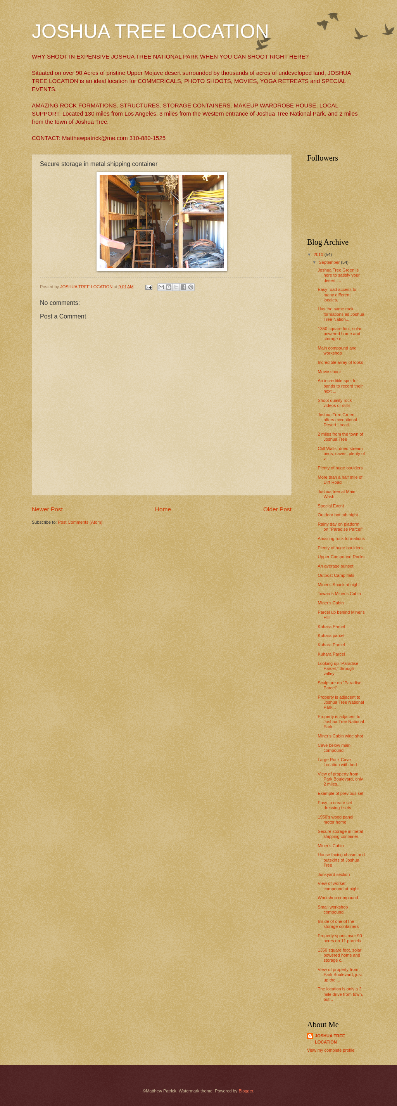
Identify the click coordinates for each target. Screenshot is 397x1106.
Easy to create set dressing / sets (335, 805)
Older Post (277, 509)
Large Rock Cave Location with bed (337, 762)
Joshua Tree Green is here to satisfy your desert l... (339, 275)
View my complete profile (330, 1050)
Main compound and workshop (337, 350)
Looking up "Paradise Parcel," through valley (338, 668)
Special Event (331, 506)
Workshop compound (338, 897)
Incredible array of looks (340, 362)
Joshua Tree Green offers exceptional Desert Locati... (337, 420)
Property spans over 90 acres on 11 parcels (340, 938)
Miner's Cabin (331, 603)
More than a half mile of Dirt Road (340, 480)
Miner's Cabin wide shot (340, 736)
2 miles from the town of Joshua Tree (340, 436)
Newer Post (47, 509)
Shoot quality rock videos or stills (335, 403)
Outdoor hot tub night (338, 514)
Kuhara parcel (331, 635)
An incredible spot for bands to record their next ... (340, 385)
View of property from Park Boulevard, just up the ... (340, 974)
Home (163, 509)
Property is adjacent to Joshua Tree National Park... (341, 702)
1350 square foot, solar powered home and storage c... (340, 333)
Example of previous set (341, 793)
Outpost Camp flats (336, 575)
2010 (319, 254)
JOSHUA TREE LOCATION (150, 31)
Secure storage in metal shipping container (340, 834)
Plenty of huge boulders (340, 468)
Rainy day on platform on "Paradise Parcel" (340, 526)
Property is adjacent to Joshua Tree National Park (341, 721)
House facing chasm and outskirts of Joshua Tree (341, 859)
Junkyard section (334, 874)
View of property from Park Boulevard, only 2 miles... (340, 779)
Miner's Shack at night (339, 584)
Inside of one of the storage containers (338, 924)
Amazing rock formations (341, 538)
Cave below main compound (334, 748)
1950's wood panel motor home (336, 819)
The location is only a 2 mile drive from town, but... (340, 994)
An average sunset (336, 566)
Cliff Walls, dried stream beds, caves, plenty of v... (341, 453)
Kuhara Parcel (331, 626)
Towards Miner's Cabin (339, 593)
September (330, 262)
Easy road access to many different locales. (337, 294)
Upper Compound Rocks (341, 556)
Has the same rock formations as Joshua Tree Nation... (341, 314)
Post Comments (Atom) (80, 522)
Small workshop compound (333, 909)
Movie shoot (329, 371)
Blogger (245, 1091)
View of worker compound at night (338, 886)
